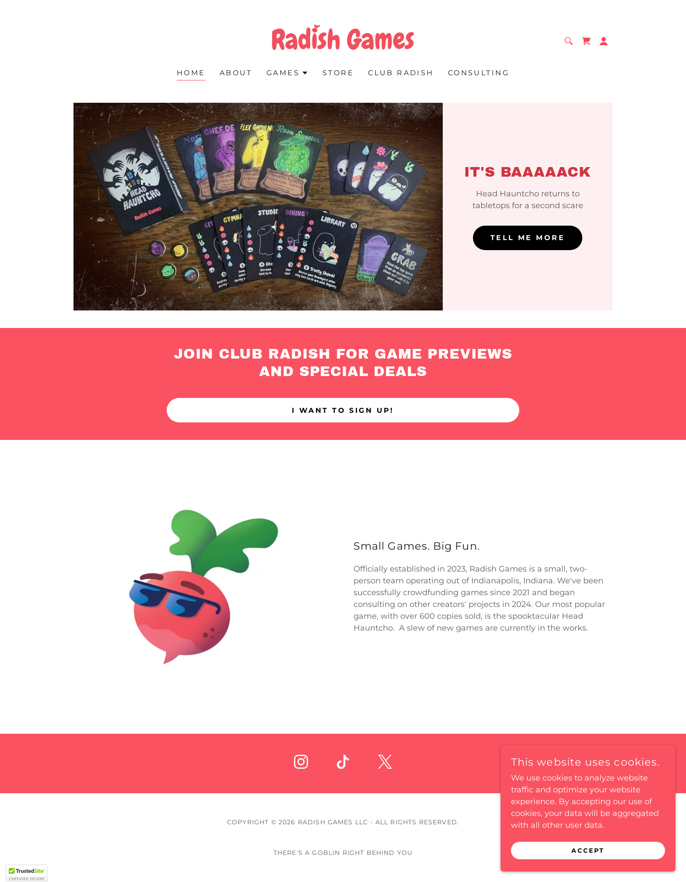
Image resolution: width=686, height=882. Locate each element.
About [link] (236, 73)
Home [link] (191, 73)
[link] (342, 40)
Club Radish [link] (401, 73)
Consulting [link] (478, 73)
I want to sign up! (343, 410)
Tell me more (527, 238)
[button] (603, 41)
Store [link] (338, 73)
